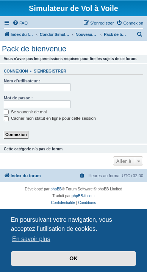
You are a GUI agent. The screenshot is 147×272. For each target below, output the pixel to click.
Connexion (16, 71)
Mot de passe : (18, 98)
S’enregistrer (50, 71)
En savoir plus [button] (31, 239)
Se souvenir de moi (25, 112)
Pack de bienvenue (34, 49)
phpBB (56, 189)
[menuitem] (20, 23)
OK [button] (73, 258)
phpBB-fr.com (83, 196)
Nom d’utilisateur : (22, 81)
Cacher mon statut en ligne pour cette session (50, 118)
